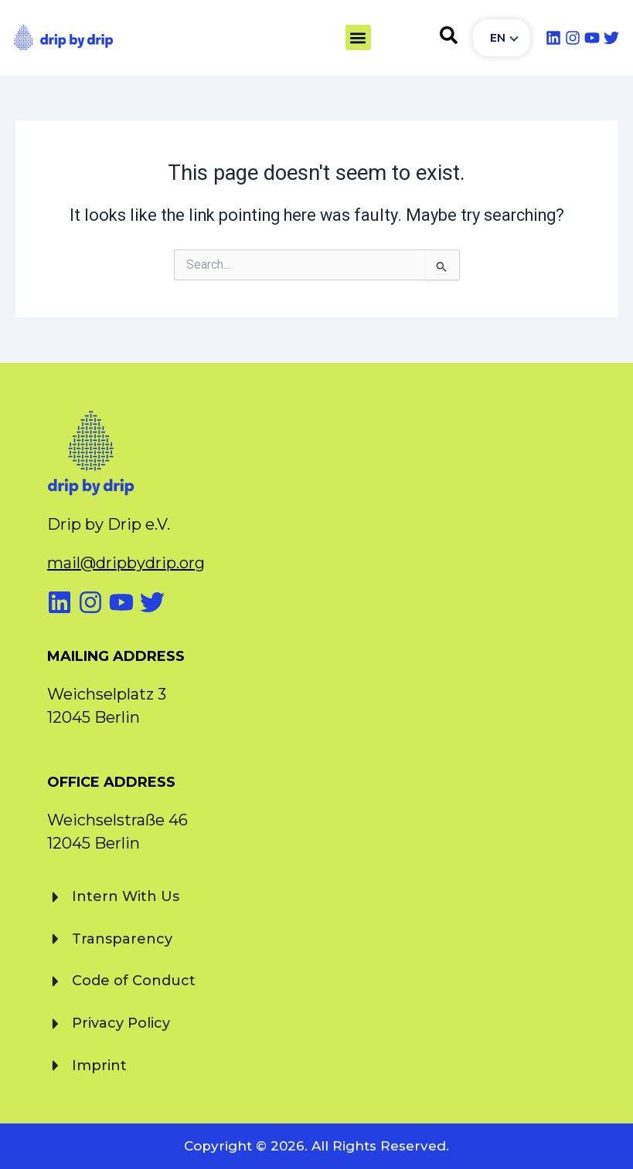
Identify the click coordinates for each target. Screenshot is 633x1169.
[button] (358, 37)
